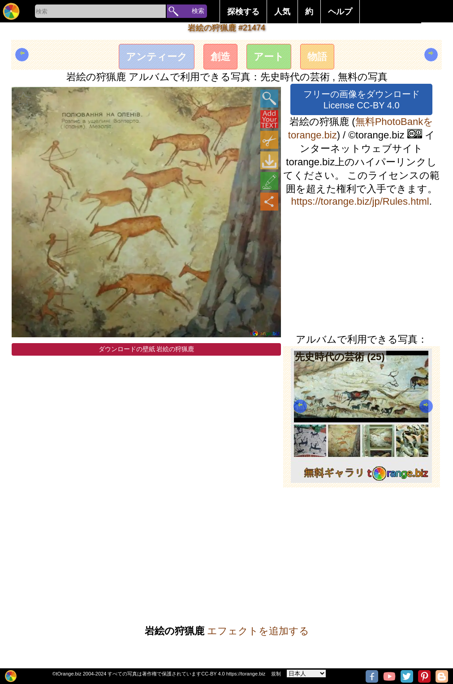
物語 (317, 56)
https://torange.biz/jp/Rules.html (360, 201)
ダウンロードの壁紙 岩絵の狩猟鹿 (146, 349)
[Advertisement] (361, 270)
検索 (198, 10)
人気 (282, 11)
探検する (243, 11)
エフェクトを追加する (258, 631)
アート (269, 56)
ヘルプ (340, 11)
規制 (276, 673)
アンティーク (156, 56)
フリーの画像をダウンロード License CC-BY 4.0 (361, 99)
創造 (220, 56)
